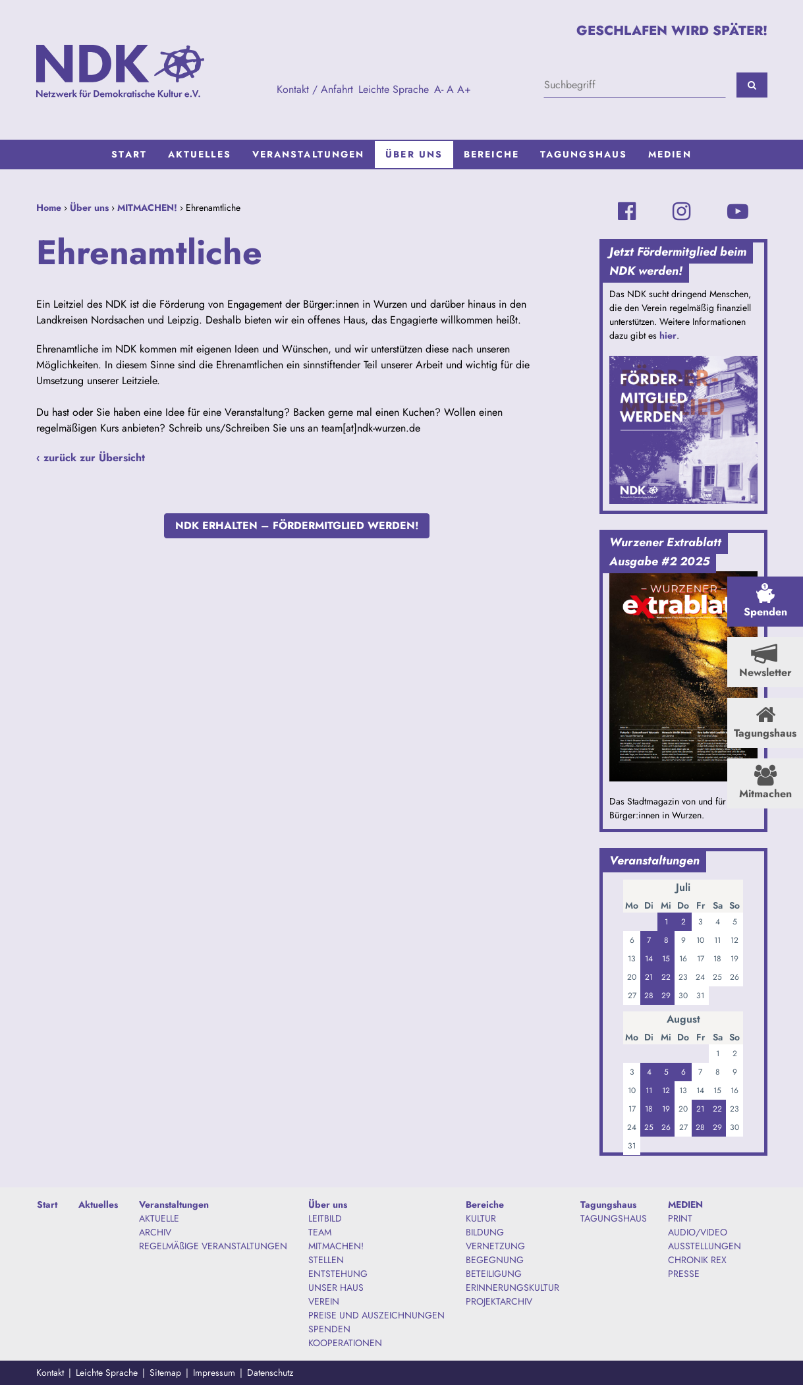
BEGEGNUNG (495, 1259)
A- (438, 89)
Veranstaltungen (308, 154)
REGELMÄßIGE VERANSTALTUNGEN (213, 1246)
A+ (464, 89)
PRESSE (684, 1273)
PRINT (680, 1218)
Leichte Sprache (393, 89)
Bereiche (491, 154)
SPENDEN (329, 1329)
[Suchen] (751, 85)
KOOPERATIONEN (345, 1342)
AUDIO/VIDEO (697, 1232)
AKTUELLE (159, 1218)
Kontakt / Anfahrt (315, 89)
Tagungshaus (583, 154)
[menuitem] (129, 154)
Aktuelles (199, 154)
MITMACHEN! (147, 207)
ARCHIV (155, 1232)
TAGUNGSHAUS (613, 1218)
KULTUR (481, 1218)
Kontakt (50, 1372)
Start (129, 154)
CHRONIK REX (697, 1259)
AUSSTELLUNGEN (704, 1246)
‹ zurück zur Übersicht (90, 457)
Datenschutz (270, 1372)
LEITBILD (325, 1218)
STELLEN (326, 1259)
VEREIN (323, 1301)
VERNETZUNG (495, 1246)
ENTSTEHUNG (338, 1273)
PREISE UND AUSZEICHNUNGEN (376, 1315)
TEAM (319, 1232)
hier (668, 335)
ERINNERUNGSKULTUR (512, 1287)
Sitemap (165, 1372)
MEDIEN (670, 154)
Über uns (414, 154)
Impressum (214, 1372)
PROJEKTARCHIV (499, 1301)
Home (48, 207)
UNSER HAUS (336, 1287)
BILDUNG (485, 1232)
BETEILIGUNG (494, 1273)
